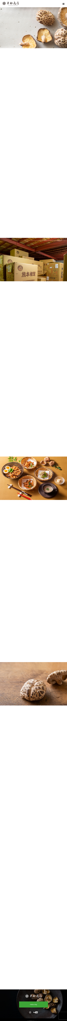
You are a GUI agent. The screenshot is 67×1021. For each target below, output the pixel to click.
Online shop (33, 1004)
